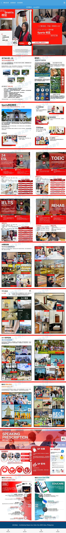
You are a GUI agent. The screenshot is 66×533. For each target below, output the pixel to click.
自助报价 (13, 3)
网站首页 (6, 3)
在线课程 (20, 3)
